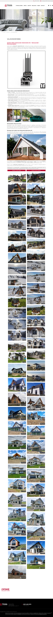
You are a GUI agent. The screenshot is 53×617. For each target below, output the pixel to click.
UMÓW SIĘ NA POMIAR (36, 170)
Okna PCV (8, 32)
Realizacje (34, 5)
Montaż (29, 5)
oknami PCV (12, 165)
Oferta (25, 5)
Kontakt (43, 5)
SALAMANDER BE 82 (14, 32)
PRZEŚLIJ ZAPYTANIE (16, 170)
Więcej (38, 5)
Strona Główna (19, 5)
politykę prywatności (43, 614)
